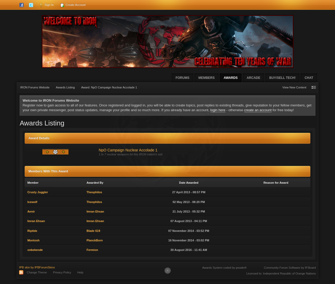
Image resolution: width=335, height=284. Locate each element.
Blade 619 (93, 230)
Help (80, 272)
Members (206, 78)
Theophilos (94, 192)
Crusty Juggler (37, 192)
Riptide (32, 230)
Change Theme (37, 272)
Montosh (33, 240)
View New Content (294, 87)
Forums (182, 78)
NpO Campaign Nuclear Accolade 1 (128, 150)
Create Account (72, 5)
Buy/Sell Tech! (282, 78)
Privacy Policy (62, 272)
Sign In (46, 5)
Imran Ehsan (95, 211)
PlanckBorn (94, 240)
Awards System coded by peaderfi (224, 267)
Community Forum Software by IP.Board (290, 267)
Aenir (31, 211)
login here (217, 110)
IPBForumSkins (44, 267)
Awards (231, 78)
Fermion (92, 249)
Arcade (253, 78)
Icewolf (32, 202)
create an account (258, 110)
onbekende (35, 249)
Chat (308, 78)
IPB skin (24, 267)
